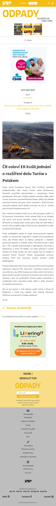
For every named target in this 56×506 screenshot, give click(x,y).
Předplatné (28, 417)
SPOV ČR (26, 491)
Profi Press (28, 98)
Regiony (26, 108)
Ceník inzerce (28, 469)
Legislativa (21, 105)
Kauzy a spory (10, 105)
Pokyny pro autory (28, 449)
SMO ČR (12, 491)
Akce (28, 437)
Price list (28, 473)
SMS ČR (19, 491)
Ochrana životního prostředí (39, 105)
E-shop (28, 425)
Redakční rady (28, 453)
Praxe (19, 108)
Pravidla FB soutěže (28, 429)
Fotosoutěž (28, 433)
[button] (28, 396)
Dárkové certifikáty (28, 421)
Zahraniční (34, 108)
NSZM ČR (43, 491)
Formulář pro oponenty (28, 457)
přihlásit (41, 316)
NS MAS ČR (35, 491)
